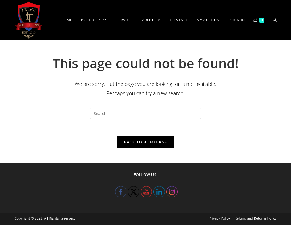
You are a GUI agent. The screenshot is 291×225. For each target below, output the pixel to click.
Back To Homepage (145, 142)
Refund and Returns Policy (256, 218)
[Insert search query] (145, 113)
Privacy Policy (219, 218)
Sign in (237, 19)
